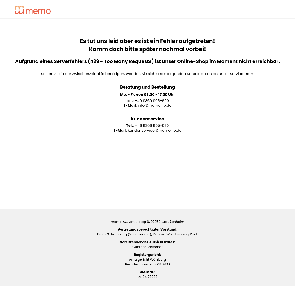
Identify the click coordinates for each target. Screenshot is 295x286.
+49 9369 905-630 (152, 125)
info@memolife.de (154, 105)
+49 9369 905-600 (152, 100)
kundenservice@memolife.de (154, 130)
